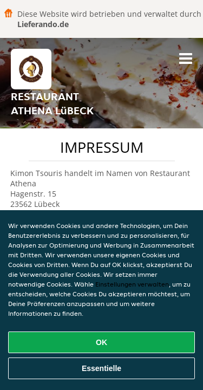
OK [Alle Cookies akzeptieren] (101, 342)
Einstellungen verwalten (132, 284)
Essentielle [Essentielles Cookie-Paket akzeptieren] (101, 368)
